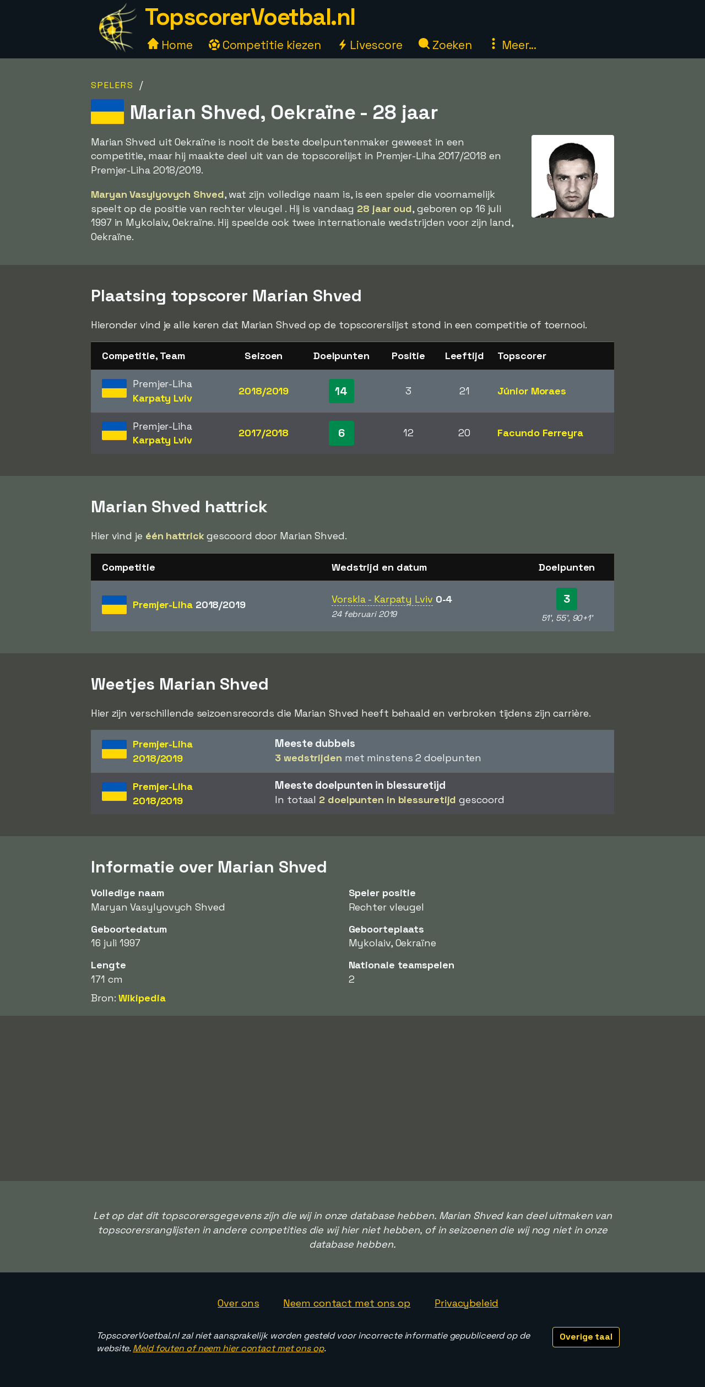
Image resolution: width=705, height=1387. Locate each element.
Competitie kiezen (265, 44)
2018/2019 (263, 390)
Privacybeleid (466, 1303)
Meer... (512, 44)
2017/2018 (263, 432)
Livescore (370, 44)
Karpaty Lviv (162, 398)
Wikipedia (141, 998)
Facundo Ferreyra (540, 432)
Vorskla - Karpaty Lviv (382, 599)
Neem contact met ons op (346, 1303)
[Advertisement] (352, 1098)
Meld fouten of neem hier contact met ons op (228, 1348)
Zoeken (445, 44)
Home (170, 44)
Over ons (238, 1303)
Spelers (112, 85)
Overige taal (586, 1336)
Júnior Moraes (531, 390)
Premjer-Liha (189, 604)
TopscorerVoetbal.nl (250, 16)
